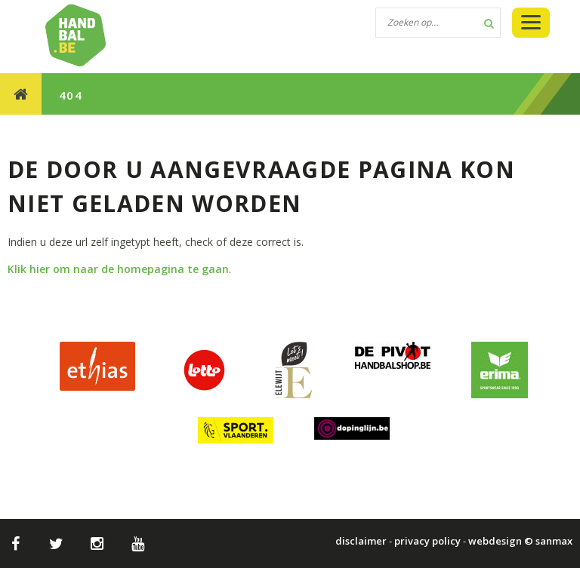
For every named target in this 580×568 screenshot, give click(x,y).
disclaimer (361, 541)
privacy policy (427, 541)
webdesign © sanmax (520, 541)
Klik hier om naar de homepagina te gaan (118, 269)
